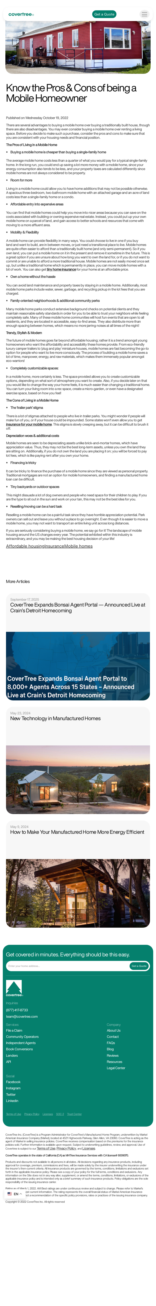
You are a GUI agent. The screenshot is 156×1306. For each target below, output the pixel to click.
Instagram (13, 1112)
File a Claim (14, 1054)
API (8, 1085)
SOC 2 (60, 1138)
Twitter (10, 1118)
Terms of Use (13, 1138)
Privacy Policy (31, 1138)
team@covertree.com (22, 1040)
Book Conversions (19, 1073)
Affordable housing (25, 570)
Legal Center (116, 1091)
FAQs (111, 1066)
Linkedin (12, 1124)
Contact (113, 1060)
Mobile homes (78, 570)
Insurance (54, 570)
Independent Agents (20, 1066)
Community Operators (22, 1060)
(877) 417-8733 (17, 1034)
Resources (114, 1085)
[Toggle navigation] (144, 38)
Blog (110, 1073)
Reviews (112, 1079)
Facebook (13, 1105)
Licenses (48, 1138)
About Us (113, 1054)
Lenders (12, 1079)
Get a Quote (104, 38)
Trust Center (74, 1138)
